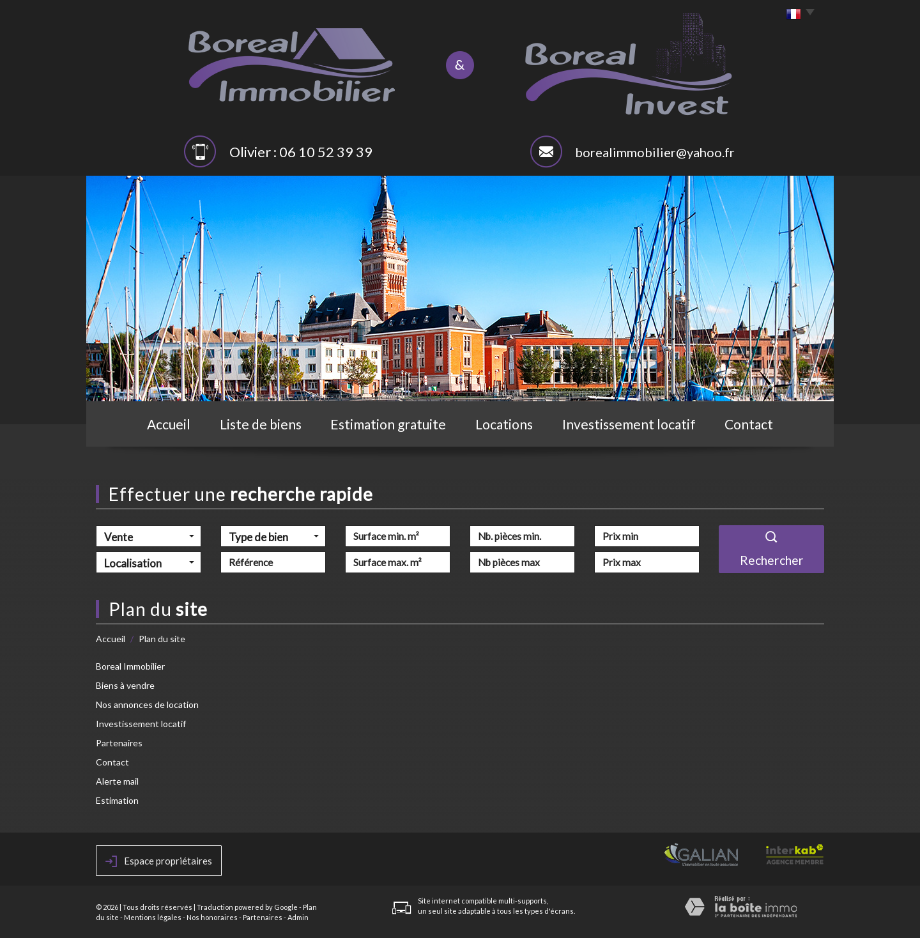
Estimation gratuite (388, 424)
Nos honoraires (212, 917)
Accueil (168, 424)
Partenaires (119, 742)
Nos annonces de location (147, 704)
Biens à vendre (125, 685)
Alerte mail (117, 781)
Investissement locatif (629, 424)
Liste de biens (261, 424)
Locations (504, 424)
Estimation (117, 800)
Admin (298, 917)
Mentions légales (152, 917)
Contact (748, 424)
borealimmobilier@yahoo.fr (655, 152)
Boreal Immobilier (130, 666)
